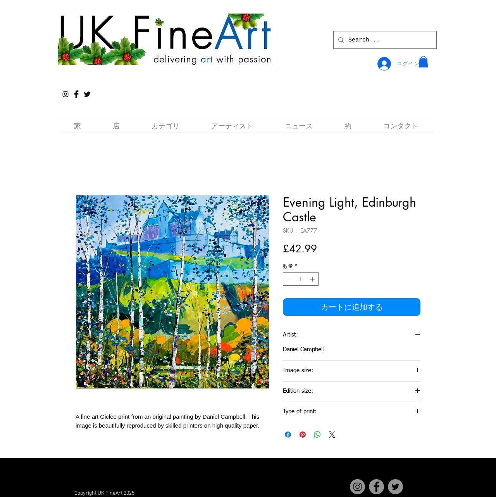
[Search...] (384, 39)
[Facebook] (376, 486)
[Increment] (313, 279)
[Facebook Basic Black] (76, 94)
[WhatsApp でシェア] (317, 434)
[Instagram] (65, 94)
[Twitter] (395, 486)
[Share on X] (332, 434)
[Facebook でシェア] (288, 434)
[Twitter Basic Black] (87, 94)
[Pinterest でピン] (302, 434)
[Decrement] (288, 279)
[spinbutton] (300, 279)
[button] (423, 61)
